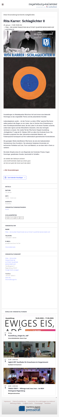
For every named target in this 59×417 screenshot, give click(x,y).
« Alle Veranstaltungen (11, 170)
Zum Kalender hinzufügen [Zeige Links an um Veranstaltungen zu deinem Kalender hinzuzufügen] (15, 177)
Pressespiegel (39, 403)
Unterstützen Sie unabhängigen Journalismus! (41, 401)
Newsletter (47, 403)
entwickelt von (46, 7)
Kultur (17, 218)
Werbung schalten (15, 403)
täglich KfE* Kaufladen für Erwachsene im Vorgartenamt (28, 362)
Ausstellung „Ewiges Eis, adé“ (18, 336)
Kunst (7, 209)
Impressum (7, 401)
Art (6, 218)
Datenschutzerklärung (19, 401)
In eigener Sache (28, 403)
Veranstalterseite (10, 247)
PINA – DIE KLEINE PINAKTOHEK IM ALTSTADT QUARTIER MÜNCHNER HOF (27, 232)
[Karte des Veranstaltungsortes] (29, 294)
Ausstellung (11, 218)
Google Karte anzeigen (12, 270)
